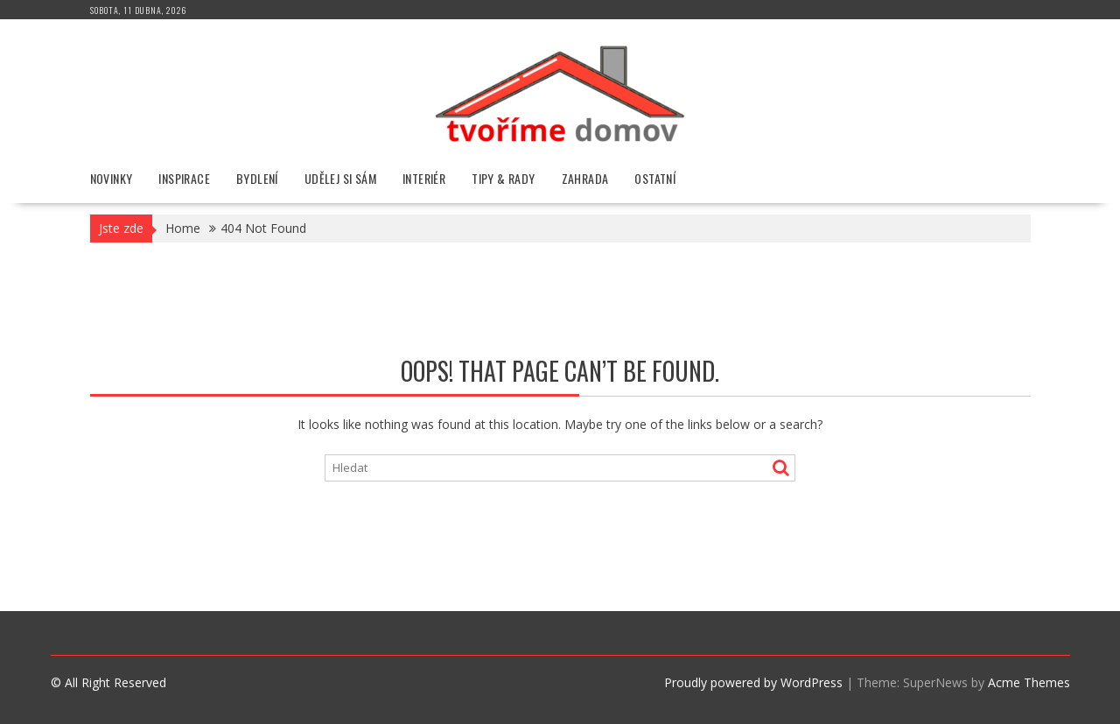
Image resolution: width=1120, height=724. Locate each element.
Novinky (111, 178)
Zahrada (585, 178)
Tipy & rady (503, 178)
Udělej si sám (340, 178)
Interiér (423, 178)
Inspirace (184, 178)
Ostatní (655, 178)
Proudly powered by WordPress (753, 682)
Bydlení (257, 178)
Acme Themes (1029, 682)
